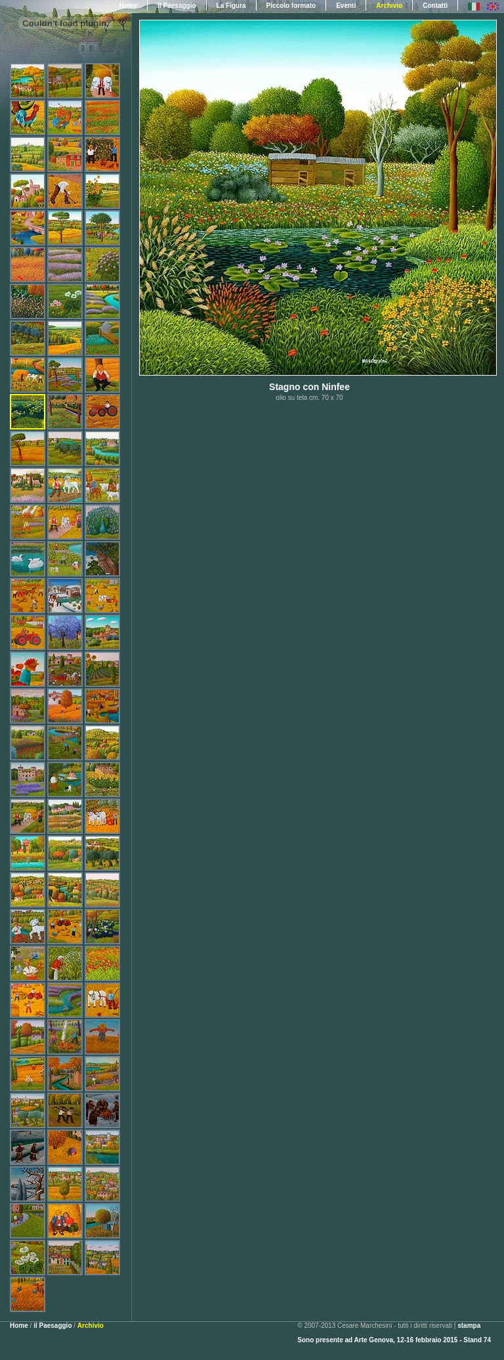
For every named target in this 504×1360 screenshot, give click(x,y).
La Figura (231, 5)
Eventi (346, 5)
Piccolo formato (291, 5)
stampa (468, 1325)
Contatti (435, 5)
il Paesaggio (177, 5)
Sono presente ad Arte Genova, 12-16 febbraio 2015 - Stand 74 (394, 1340)
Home (19, 1325)
